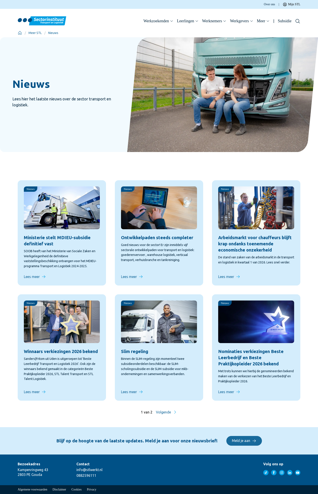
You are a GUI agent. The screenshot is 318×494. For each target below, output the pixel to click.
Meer (263, 21)
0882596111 (86, 475)
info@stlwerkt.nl (89, 470)
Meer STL (35, 33)
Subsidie (285, 21)
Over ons (269, 4)
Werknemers (214, 21)
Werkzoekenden (159, 21)
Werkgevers (241, 21)
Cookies (77, 489)
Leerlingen (188, 21)
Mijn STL (291, 4)
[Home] (20, 33)
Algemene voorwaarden (32, 489)
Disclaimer (59, 489)
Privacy (91, 489)
